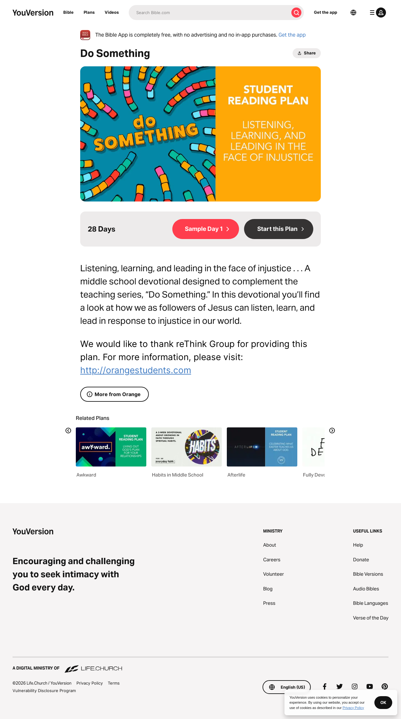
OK (383, 702)
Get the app (325, 12)
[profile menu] (376, 12)
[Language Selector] (353, 12)
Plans (89, 12)
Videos (112, 12)
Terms (114, 683)
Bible (68, 12)
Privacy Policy (89, 683)
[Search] (209, 13)
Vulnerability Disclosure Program (44, 690)
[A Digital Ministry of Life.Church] (200, 665)
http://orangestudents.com (135, 370)
